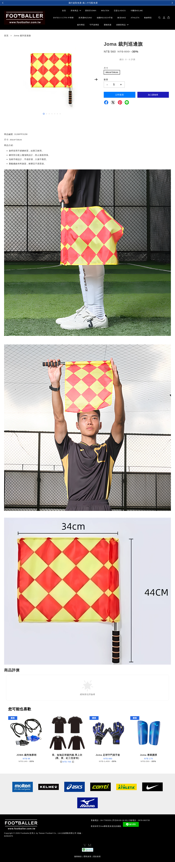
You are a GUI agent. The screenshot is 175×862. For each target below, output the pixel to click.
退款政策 (97, 856)
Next (96, 79)
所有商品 (76, 11)
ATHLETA (135, 18)
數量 (106, 79)
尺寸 (106, 68)
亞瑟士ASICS (120, 11)
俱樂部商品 (122, 25)
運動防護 (107, 25)
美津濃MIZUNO (85, 18)
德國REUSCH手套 (105, 18)
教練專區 (148, 18)
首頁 (64, 11)
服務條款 (78, 856)
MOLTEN (105, 11)
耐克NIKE (121, 18)
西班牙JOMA (90, 11)
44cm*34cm (112, 72)
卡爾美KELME (136, 11)
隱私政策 (87, 856)
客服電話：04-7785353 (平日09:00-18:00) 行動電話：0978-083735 (120, 820)
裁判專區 (81, 25)
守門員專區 (94, 25)
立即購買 (119, 95)
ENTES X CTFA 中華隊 (63, 18)
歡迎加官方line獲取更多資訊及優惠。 (107, 826)
